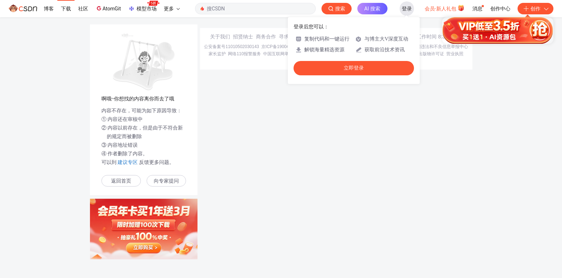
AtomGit (108, 8)
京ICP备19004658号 (280, 46)
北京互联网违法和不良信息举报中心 (433, 46)
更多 (172, 8)
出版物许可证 (431, 53)
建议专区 (127, 162)
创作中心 (500, 8)
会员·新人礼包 (445, 7)
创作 (535, 8)
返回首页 (121, 181)
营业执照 (454, 53)
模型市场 (143, 6)
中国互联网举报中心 (282, 53)
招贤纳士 (243, 36)
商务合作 (266, 36)
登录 (407, 8)
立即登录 (354, 68)
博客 (49, 8)
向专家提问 (166, 181)
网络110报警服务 (244, 53)
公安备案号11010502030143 (231, 46)
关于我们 (220, 36)
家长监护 (217, 53)
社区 (83, 8)
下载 (66, 8)
